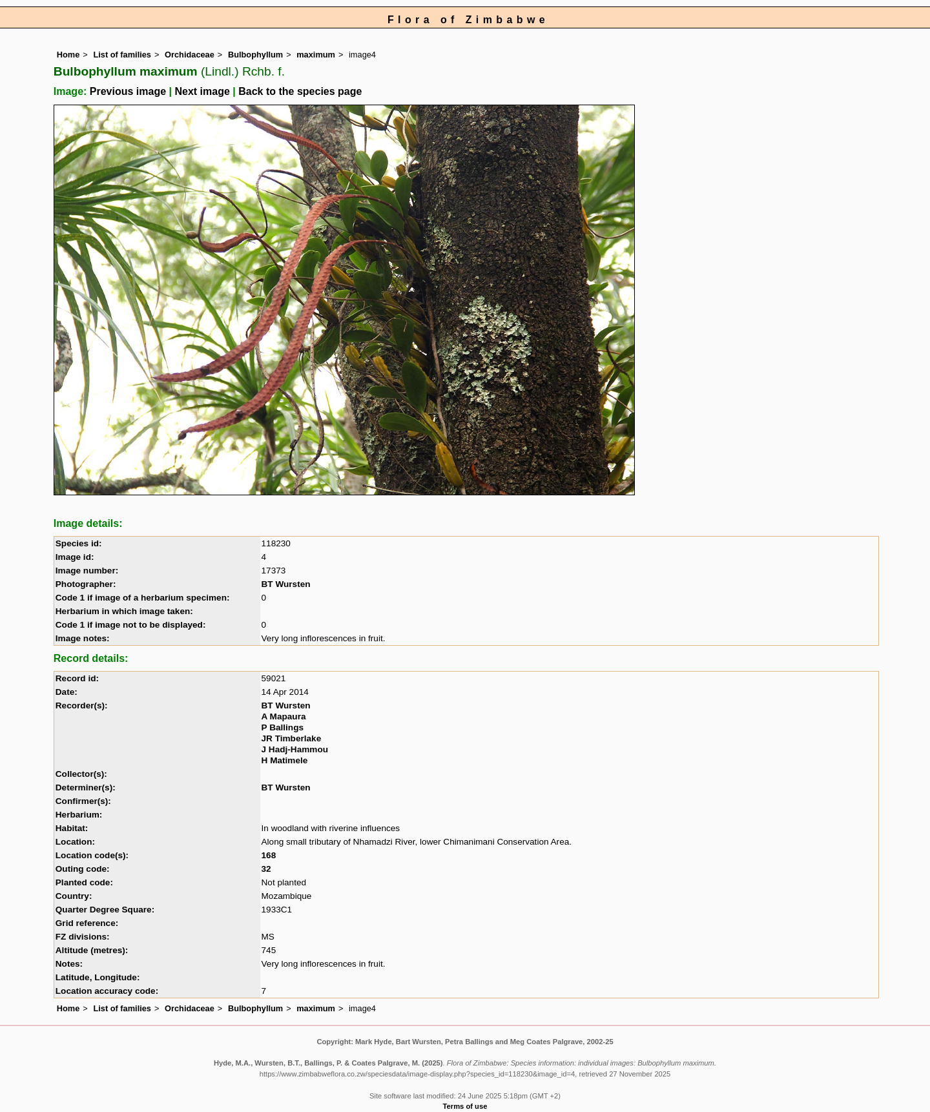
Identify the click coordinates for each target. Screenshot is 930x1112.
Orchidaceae (189, 54)
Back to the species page (300, 91)
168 (269, 855)
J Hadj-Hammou (295, 749)
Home (68, 54)
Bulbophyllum (255, 54)
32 (266, 869)
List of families (122, 54)
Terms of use (465, 1106)
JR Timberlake (292, 738)
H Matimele (285, 760)
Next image (201, 91)
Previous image (128, 91)
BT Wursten (286, 584)
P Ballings (283, 727)
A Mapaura (284, 716)
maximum (315, 54)
